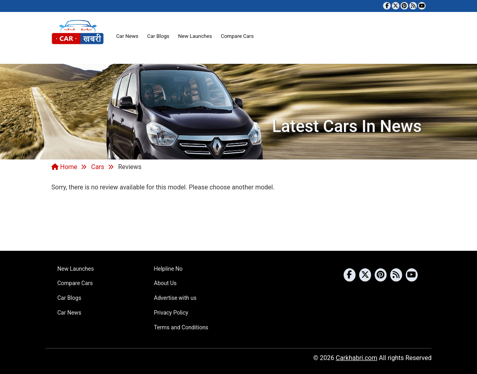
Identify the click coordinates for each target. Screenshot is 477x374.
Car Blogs (158, 36)
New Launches (195, 36)
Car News (127, 36)
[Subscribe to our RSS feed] (413, 6)
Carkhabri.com (356, 358)
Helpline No (168, 269)
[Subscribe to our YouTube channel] (422, 6)
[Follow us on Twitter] (395, 6)
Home (64, 167)
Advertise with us (175, 298)
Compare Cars (237, 36)
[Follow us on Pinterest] (404, 6)
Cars (97, 167)
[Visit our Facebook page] (387, 6)
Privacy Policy (171, 312)
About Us (165, 283)
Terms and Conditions (181, 327)
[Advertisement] (238, 220)
